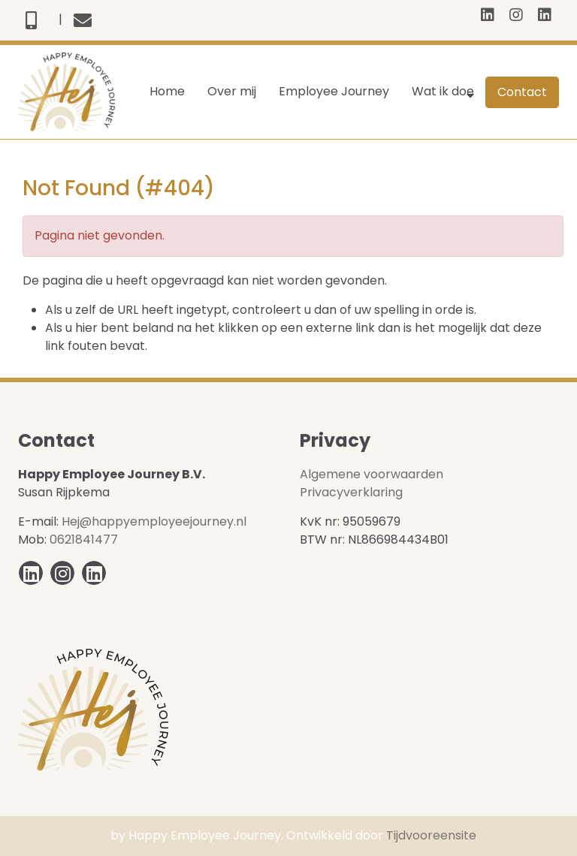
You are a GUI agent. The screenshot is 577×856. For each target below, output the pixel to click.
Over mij (231, 91)
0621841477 (84, 539)
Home (167, 91)
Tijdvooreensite (431, 835)
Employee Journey (334, 91)
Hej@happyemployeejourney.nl (154, 521)
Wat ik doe (443, 91)
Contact (522, 92)
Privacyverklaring (351, 492)
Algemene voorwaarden (371, 474)
